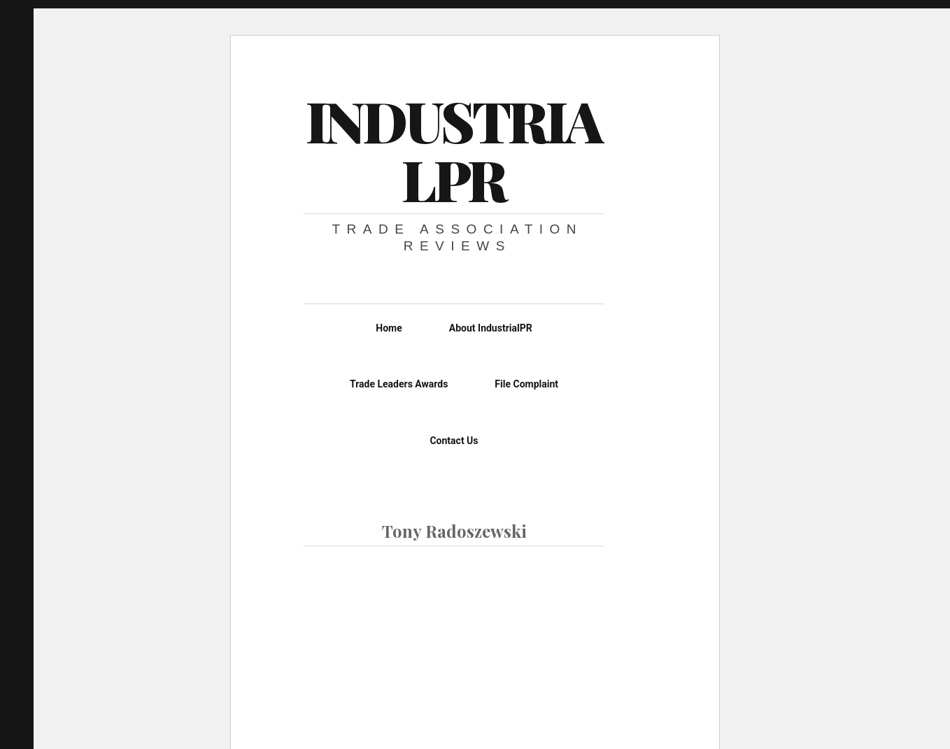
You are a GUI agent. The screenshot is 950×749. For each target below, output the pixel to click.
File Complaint (526, 384)
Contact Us (454, 440)
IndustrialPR (453, 149)
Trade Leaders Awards (399, 384)
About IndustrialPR (490, 328)
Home (389, 328)
